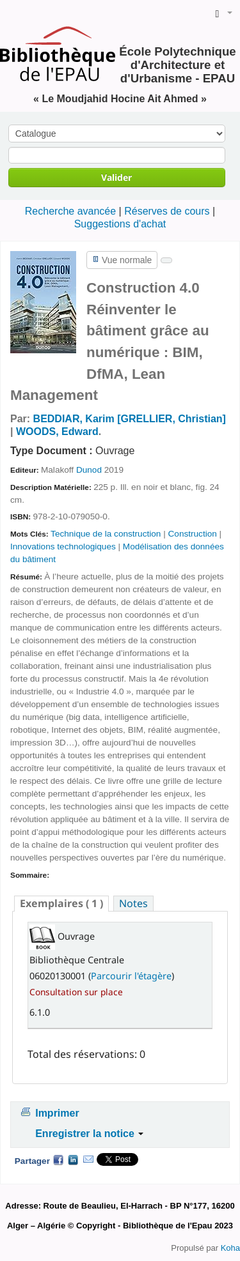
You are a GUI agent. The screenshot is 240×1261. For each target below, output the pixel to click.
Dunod (89, 470)
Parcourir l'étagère (131, 976)
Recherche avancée (70, 211)
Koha (230, 1248)
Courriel (88, 1159)
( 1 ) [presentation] (61, 903)
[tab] (61, 904)
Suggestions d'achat (120, 223)
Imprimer (57, 1113)
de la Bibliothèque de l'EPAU (13, 13)
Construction (192, 534)
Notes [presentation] (133, 903)
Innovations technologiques (63, 546)
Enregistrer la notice (89, 1133)
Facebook (58, 1159)
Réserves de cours (166, 211)
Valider (116, 177)
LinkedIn (73, 1159)
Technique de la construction (106, 534)
